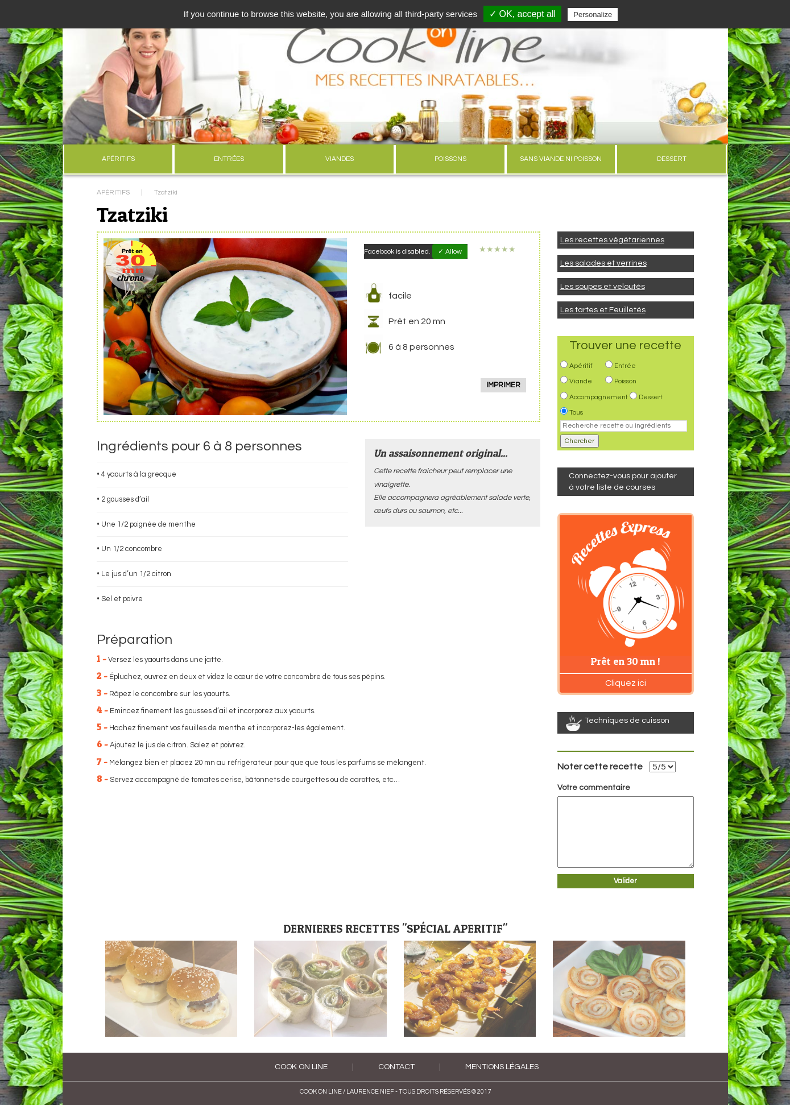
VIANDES (339, 159)
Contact (396, 1067)
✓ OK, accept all (522, 14)
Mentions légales (502, 1067)
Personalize (592, 14)
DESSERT (671, 159)
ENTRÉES (229, 159)
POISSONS (450, 159)
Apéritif (581, 366)
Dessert (651, 397)
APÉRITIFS (118, 159)
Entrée (625, 366)
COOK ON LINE (301, 1067)
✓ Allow (450, 251)
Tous (576, 412)
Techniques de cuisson (627, 721)
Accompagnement (598, 397)
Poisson (625, 381)
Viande (580, 381)
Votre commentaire (593, 788)
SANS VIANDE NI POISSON (561, 159)
